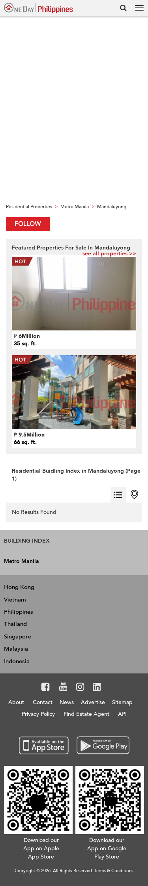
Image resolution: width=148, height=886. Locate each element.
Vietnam (15, 600)
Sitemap (122, 702)
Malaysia (16, 649)
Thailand (15, 624)
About (16, 702)
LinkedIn (96, 688)
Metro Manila (21, 561)
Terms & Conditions (113, 871)
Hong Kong (19, 587)
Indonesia (17, 661)
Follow (28, 224)
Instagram (80, 688)
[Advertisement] (74, 122)
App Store (44, 746)
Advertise (93, 702)
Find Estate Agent (86, 714)
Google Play (102, 746)
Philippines (18, 612)
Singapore (17, 636)
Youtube (63, 688)
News (67, 702)
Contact (42, 702)
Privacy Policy (38, 714)
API (122, 714)
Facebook (46, 688)
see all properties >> (109, 254)
